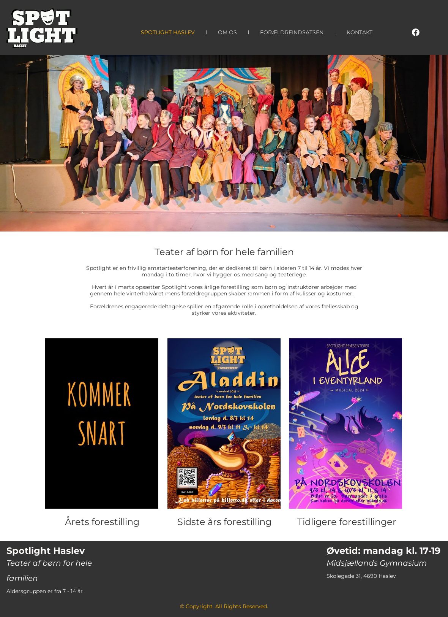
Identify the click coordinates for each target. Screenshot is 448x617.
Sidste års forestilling (224, 521)
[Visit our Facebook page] (416, 32)
